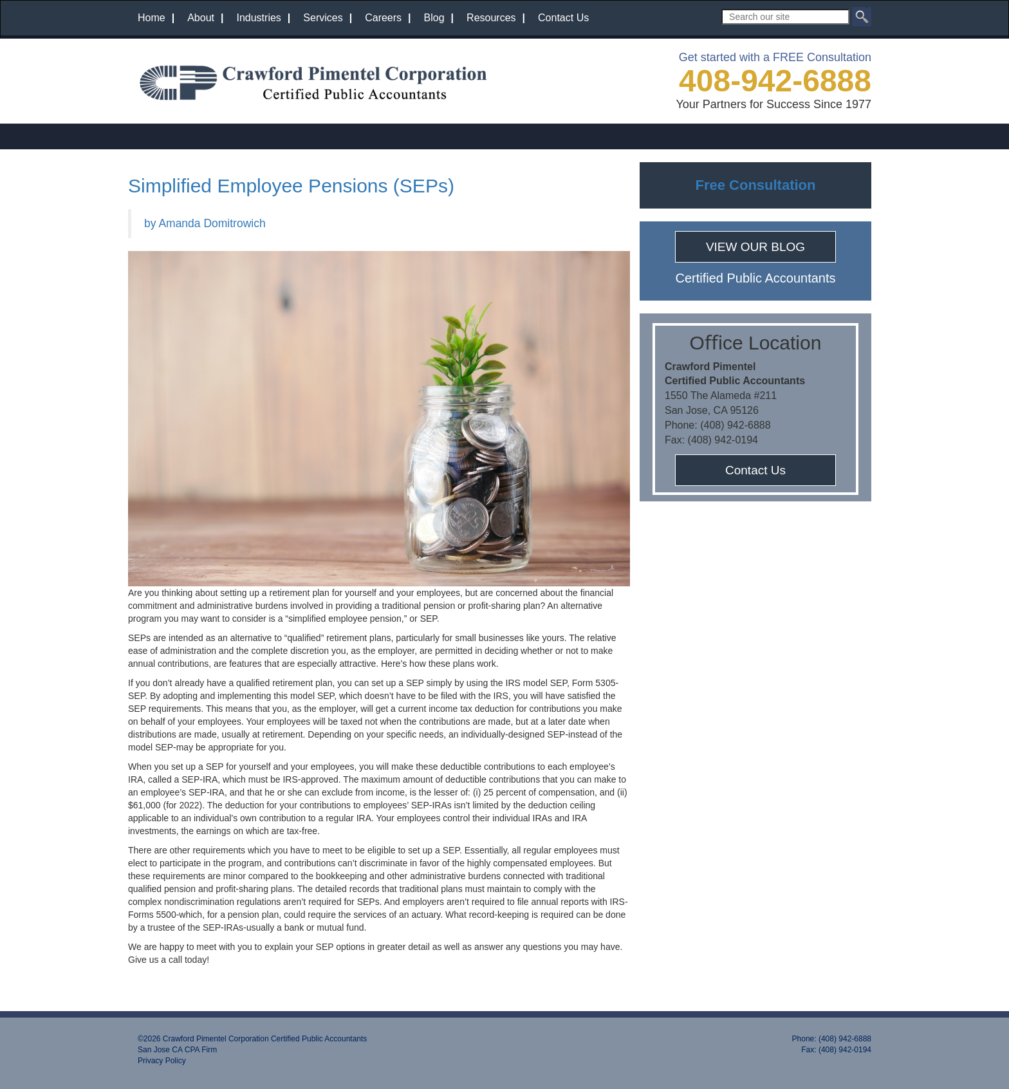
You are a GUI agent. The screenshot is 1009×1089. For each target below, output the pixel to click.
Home (151, 17)
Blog (434, 17)
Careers (383, 17)
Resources (491, 17)
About (200, 17)
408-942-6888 (775, 81)
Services (322, 17)
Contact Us (563, 17)
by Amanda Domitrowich (205, 223)
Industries (258, 17)
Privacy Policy (162, 1060)
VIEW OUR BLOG (755, 247)
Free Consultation (755, 185)
